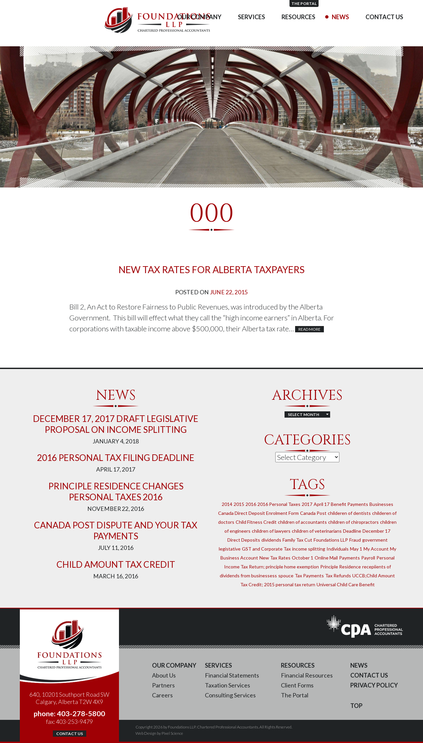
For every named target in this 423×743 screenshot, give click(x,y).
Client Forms (297, 685)
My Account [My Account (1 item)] (376, 549)
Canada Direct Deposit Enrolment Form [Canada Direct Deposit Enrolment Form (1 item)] (258, 513)
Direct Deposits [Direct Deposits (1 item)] (243, 540)
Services (251, 29)
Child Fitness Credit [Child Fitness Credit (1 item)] (256, 522)
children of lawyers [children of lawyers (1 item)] (271, 531)
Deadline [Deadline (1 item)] (352, 531)
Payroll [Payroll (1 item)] (368, 557)
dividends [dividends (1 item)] (271, 540)
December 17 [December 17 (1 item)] (376, 531)
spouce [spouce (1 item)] (285, 575)
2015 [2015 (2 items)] (239, 504)
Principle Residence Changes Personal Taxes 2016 (115, 491)
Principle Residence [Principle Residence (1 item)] (340, 566)
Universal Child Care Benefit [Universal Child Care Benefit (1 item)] (346, 584)
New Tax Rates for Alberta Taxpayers (212, 269)
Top (356, 705)
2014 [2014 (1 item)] (227, 504)
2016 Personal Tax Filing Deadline (115, 457)
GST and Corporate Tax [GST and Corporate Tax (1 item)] (266, 549)
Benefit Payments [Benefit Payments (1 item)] (349, 504)
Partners (163, 685)
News (340, 29)
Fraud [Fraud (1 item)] (355, 540)
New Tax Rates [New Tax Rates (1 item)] (274, 557)
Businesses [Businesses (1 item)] (381, 504)
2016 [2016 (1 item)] (251, 504)
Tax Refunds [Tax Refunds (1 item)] (338, 575)
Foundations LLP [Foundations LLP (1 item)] (331, 540)
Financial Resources (307, 675)
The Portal (388, 3)
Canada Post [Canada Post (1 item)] (313, 513)
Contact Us (384, 29)
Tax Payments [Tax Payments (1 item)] (309, 575)
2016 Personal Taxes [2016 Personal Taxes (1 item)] (278, 504)
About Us (164, 675)
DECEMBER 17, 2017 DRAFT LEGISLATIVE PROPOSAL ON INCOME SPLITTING (115, 424)
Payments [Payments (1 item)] (349, 557)
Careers (162, 695)
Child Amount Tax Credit (116, 564)
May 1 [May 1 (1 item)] (356, 549)
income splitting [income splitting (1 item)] (308, 549)
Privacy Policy (374, 685)
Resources (298, 29)
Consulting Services (230, 695)
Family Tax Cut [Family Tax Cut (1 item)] (297, 540)
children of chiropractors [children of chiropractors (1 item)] (353, 522)
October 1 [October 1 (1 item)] (302, 557)
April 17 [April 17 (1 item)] (321, 504)
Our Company (199, 29)
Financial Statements (232, 675)
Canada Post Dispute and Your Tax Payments (115, 530)
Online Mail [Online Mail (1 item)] (326, 557)
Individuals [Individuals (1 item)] (338, 549)
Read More (309, 329)
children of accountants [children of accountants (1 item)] (302, 522)
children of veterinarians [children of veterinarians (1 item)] (317, 531)
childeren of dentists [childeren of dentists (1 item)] (349, 513)
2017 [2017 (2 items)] (307, 504)
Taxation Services (227, 685)
